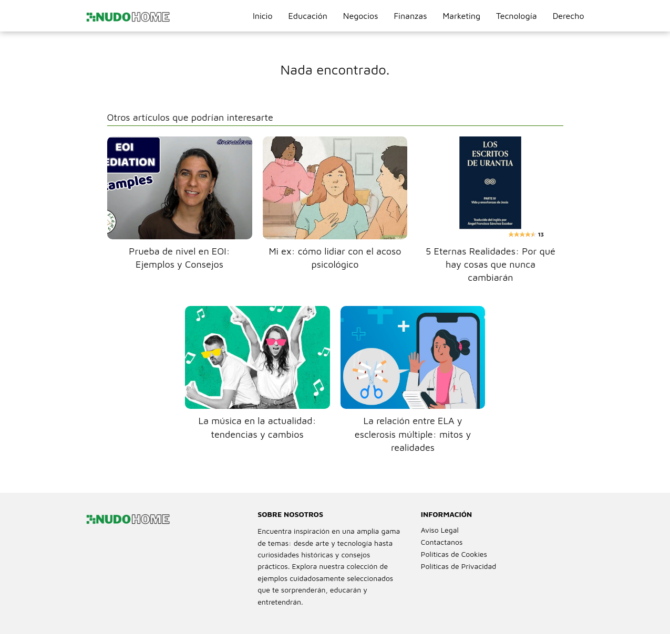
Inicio (263, 15)
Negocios (360, 15)
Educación (307, 15)
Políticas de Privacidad (458, 566)
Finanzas (410, 15)
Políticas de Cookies (454, 554)
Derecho (568, 15)
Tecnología (516, 15)
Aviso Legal (440, 529)
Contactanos (442, 541)
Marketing (461, 15)
